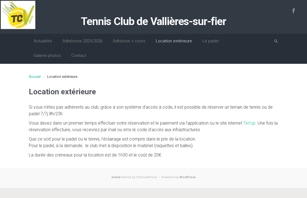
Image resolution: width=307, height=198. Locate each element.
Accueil (35, 77)
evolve (116, 177)
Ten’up (249, 123)
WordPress (187, 177)
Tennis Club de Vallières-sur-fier (153, 21)
